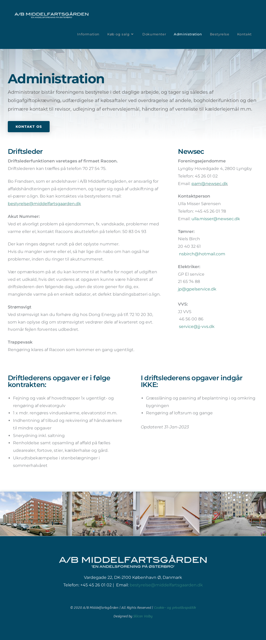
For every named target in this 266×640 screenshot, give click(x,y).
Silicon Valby (142, 616)
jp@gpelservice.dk (197, 289)
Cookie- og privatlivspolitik (175, 608)
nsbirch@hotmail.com (202, 253)
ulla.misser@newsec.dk (215, 218)
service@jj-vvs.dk (197, 326)
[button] (6, 514)
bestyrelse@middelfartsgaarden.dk (44, 203)
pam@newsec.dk (209, 183)
